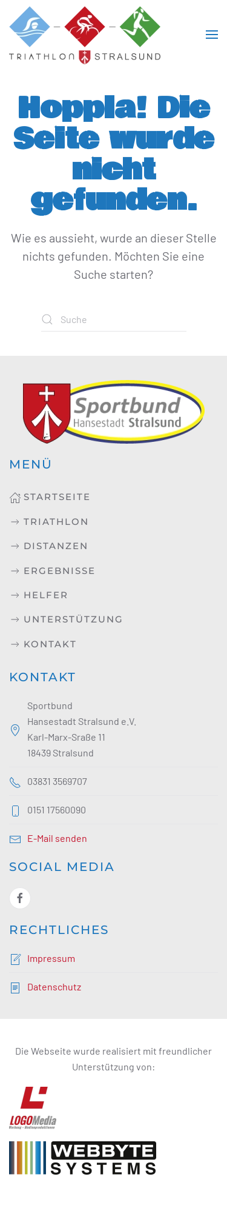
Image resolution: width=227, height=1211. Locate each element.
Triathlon (49, 522)
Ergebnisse (52, 571)
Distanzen (48, 546)
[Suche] (113, 319)
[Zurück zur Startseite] (84, 34)
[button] (212, 34)
